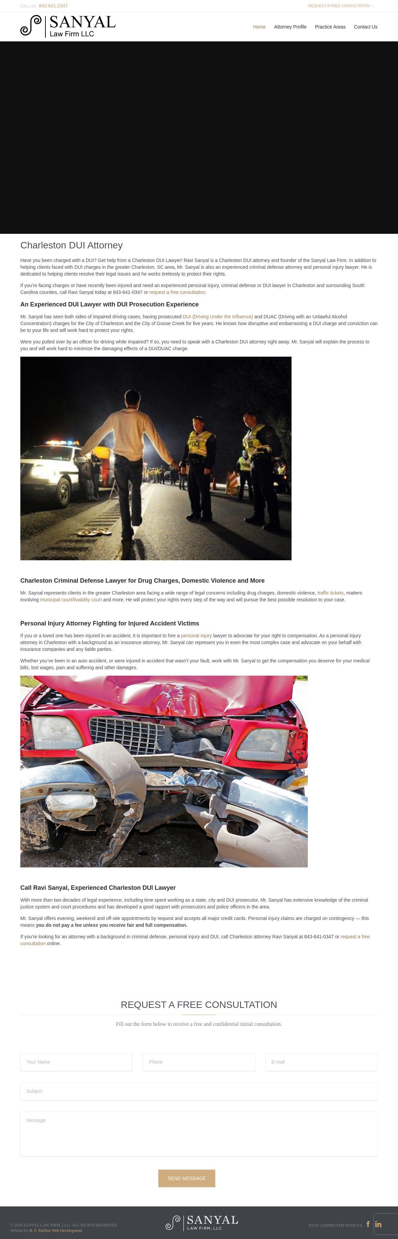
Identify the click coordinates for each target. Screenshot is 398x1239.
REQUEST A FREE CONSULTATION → (340, 6)
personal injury (196, 635)
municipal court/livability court (71, 599)
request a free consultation (177, 292)
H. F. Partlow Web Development (55, 1230)
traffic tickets (330, 593)
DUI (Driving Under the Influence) (218, 316)
